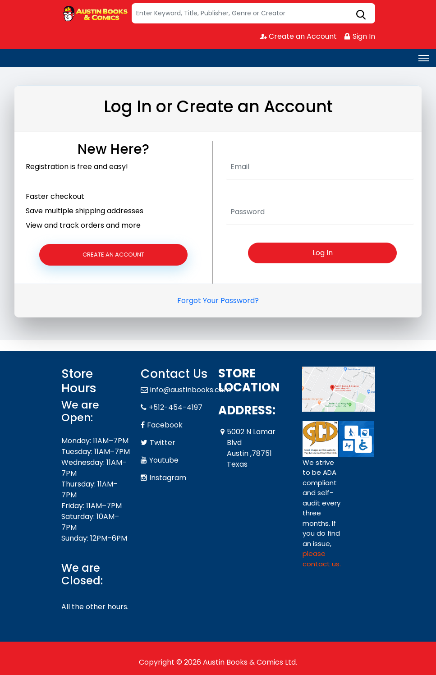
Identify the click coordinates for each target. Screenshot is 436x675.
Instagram (167, 478)
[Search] (253, 13)
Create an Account (298, 36)
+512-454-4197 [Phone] (175, 407)
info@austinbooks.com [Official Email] (190, 390)
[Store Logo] (95, 13)
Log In (322, 253)
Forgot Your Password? (218, 300)
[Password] (320, 212)
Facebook (165, 425)
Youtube (164, 460)
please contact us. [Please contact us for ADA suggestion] (322, 559)
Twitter (162, 442)
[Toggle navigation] (423, 58)
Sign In (359, 36)
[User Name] (320, 167)
